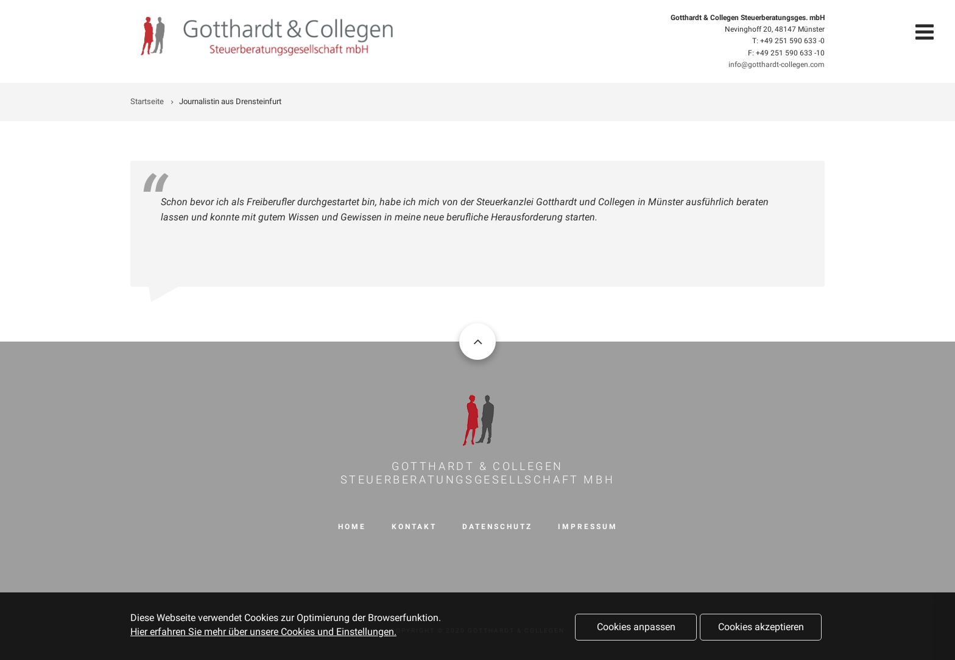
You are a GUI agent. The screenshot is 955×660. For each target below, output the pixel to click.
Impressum (588, 526)
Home (352, 526)
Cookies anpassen (636, 629)
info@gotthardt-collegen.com (776, 64)
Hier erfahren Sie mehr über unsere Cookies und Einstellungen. (263, 633)
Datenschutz (497, 526)
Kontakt (414, 526)
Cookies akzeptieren (761, 629)
